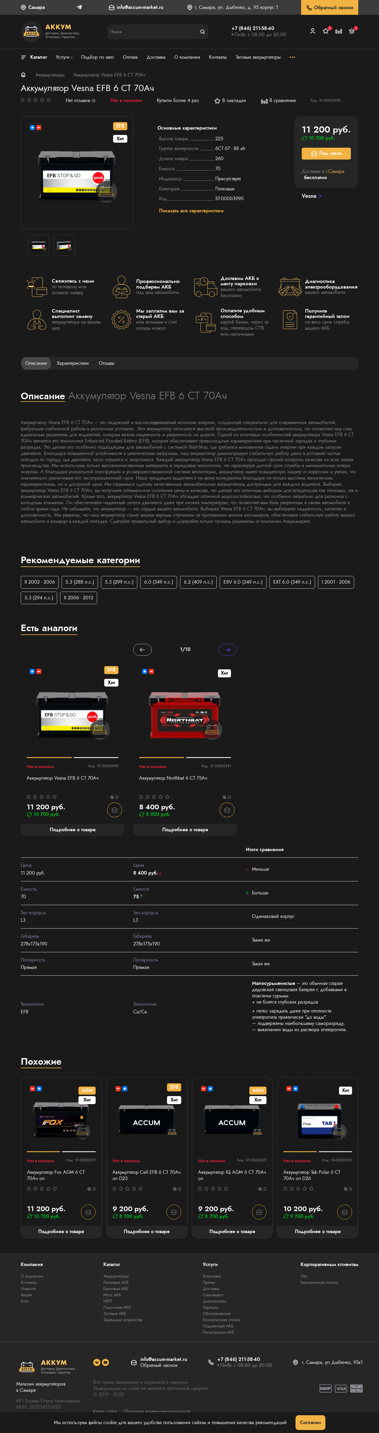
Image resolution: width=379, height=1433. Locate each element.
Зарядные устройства (122, 1320)
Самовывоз (213, 1295)
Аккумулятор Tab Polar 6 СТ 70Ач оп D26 (311, 1176)
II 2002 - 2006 (40, 582)
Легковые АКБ (116, 1283)
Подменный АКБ (218, 1326)
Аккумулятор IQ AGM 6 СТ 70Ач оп (232, 1176)
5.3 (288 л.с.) (79, 582)
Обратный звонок (330, 8)
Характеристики (73, 363)
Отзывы (106, 363)
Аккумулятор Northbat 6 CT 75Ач (173, 778)
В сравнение (278, 100)
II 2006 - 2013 (78, 597)
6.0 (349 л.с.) (158, 582)
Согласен (310, 1422)
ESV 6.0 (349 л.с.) (243, 582)
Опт (304, 1276)
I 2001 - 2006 (336, 582)
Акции (26, 1295)
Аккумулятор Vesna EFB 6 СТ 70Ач (63, 778)
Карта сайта (105, 1411)
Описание (36, 363)
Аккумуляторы (50, 74)
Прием (209, 1283)
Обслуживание (216, 1314)
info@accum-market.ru (140, 7)
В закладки (230, 100)
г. (335, 171)
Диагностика (214, 1301)
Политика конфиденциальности (157, 1411)
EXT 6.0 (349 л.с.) (292, 582)
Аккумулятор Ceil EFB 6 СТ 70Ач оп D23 (147, 1176)
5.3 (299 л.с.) (119, 582)
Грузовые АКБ (116, 1289)
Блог (25, 1301)
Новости (28, 1289)
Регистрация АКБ (218, 1332)
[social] (96, 1362)
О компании (32, 1276)
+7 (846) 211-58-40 (253, 28)
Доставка (211, 1289)
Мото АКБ (112, 1295)
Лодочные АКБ (117, 1308)
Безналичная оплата (221, 1320)
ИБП (107, 1301)
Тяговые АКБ (114, 1314)
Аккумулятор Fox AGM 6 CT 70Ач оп (56, 1176)
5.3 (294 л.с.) (39, 597)
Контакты (29, 1283)
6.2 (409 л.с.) (198, 582)
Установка (212, 1276)
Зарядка (210, 1308)
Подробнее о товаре (61, 1231)
